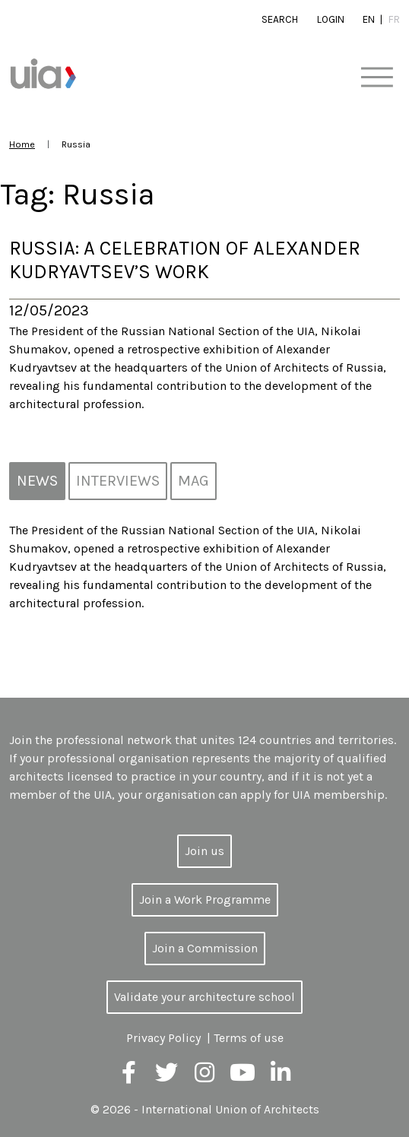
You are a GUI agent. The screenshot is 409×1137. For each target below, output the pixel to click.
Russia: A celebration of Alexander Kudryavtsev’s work (184, 260)
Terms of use (249, 1038)
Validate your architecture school (204, 997)
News (37, 480)
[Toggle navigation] (377, 78)
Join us (204, 851)
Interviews (118, 480)
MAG (193, 480)
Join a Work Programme (205, 899)
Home (22, 144)
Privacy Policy (163, 1038)
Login (330, 19)
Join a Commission (205, 948)
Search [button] (280, 19)
